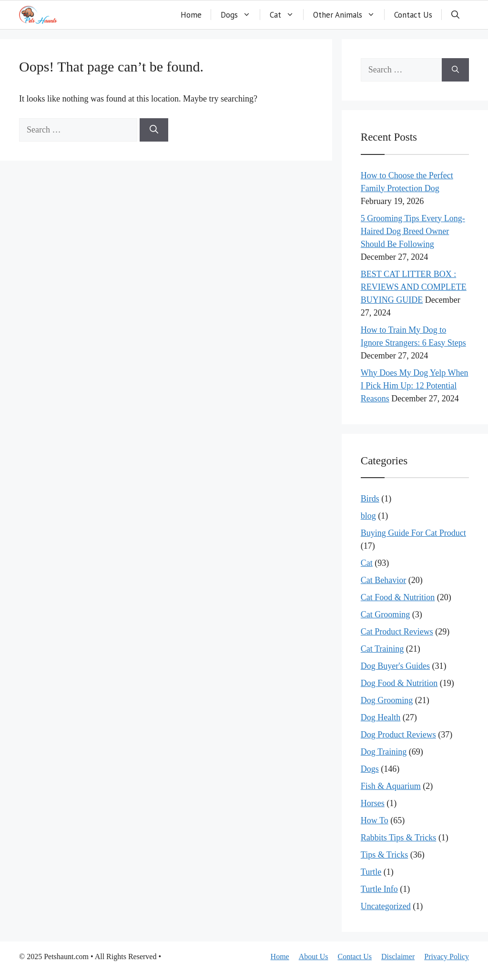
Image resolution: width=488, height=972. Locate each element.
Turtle (371, 872)
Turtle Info (379, 889)
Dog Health (380, 717)
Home (191, 15)
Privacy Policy (446, 956)
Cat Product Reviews (397, 631)
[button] (455, 14)
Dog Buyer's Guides (395, 666)
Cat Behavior (383, 580)
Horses (373, 803)
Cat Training (382, 649)
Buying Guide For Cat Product (413, 533)
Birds (370, 498)
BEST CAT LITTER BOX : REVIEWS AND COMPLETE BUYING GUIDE (414, 287)
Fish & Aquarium (391, 786)
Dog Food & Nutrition (399, 683)
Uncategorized (386, 906)
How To (374, 820)
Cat (287, 14)
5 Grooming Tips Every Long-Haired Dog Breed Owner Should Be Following (413, 231)
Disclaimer (398, 956)
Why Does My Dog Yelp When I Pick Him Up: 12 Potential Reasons (414, 385)
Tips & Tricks (384, 854)
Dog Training (384, 752)
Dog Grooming (387, 700)
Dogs (240, 14)
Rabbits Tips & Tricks (399, 837)
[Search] (154, 130)
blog (368, 516)
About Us (313, 956)
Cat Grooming (385, 614)
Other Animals (349, 14)
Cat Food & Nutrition (398, 597)
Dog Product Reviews (398, 734)
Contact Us (413, 15)
